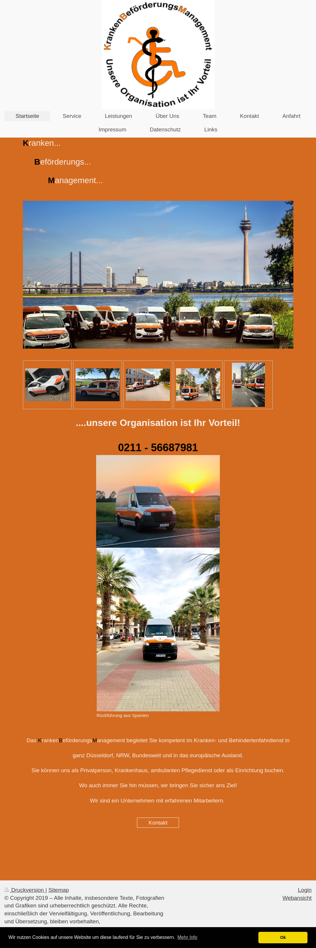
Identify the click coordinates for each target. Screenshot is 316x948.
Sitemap (59, 890)
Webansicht (297, 898)
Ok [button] (283, 937)
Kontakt (157, 823)
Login (305, 890)
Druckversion (24, 890)
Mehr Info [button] (188, 937)
